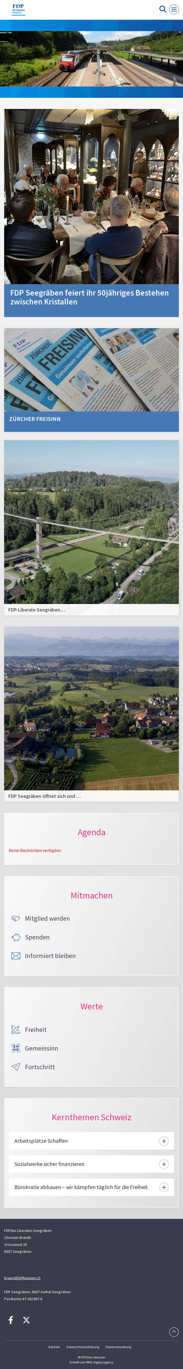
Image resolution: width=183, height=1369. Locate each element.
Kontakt (54, 1347)
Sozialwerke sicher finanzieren (49, 1163)
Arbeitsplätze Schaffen (41, 1140)
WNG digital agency (100, 1362)
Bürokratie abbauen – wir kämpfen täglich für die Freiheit (81, 1186)
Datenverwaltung (118, 1347)
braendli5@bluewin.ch (22, 1277)
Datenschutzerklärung (83, 1347)
